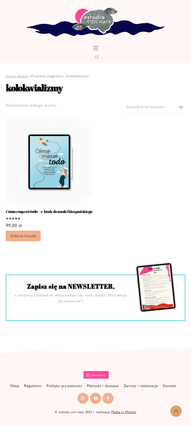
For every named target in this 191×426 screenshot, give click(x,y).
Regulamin (33, 385)
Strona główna (17, 76)
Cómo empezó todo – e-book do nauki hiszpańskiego (49, 211)
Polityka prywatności (64, 385)
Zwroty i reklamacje (141, 385)
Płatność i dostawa (103, 385)
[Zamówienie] (154, 107)
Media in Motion (123, 412)
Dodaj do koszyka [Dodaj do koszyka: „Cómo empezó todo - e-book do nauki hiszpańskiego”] (23, 235)
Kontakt (169, 385)
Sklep (14, 385)
